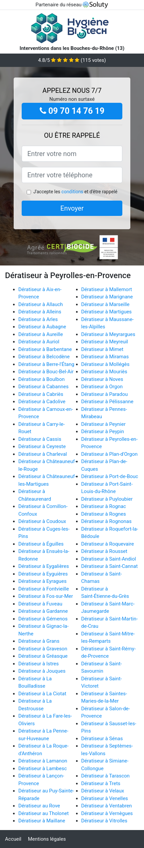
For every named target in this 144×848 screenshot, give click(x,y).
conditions (72, 191)
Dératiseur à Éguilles (41, 544)
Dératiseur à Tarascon (105, 776)
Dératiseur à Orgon (102, 387)
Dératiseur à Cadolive (41, 402)
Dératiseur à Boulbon (41, 379)
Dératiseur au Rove (39, 806)
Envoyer (72, 208)
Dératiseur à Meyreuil (104, 342)
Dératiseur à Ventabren (106, 806)
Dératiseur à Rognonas (106, 521)
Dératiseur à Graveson (42, 649)
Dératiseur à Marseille (105, 304)
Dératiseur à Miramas (105, 357)
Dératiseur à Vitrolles (104, 821)
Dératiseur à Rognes (103, 514)
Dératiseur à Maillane (41, 821)
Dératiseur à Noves (102, 379)
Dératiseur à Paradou (104, 394)
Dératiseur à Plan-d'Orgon (109, 454)
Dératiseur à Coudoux (42, 521)
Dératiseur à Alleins (39, 312)
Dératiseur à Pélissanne (107, 402)
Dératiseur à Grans (38, 641)
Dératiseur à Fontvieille (43, 589)
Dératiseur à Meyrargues (108, 334)
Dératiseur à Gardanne (43, 611)
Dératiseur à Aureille (40, 334)
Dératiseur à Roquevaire (107, 544)
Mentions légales (47, 839)
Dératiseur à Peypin (102, 431)
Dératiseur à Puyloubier (107, 499)
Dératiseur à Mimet (102, 349)
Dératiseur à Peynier (103, 424)
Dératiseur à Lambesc (42, 768)
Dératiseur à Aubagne (42, 327)
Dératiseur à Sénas (102, 739)
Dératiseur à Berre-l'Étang (46, 364)
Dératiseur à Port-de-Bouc (109, 476)
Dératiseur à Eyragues (42, 581)
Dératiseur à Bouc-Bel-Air (46, 372)
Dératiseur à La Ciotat (42, 694)
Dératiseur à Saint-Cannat (109, 566)
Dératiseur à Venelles (104, 798)
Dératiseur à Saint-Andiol (108, 559)
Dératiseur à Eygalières (43, 566)
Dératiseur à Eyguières (43, 574)
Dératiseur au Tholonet (43, 813)
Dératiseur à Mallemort (106, 289)
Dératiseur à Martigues (106, 312)
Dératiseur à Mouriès (104, 372)
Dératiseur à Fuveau (40, 604)
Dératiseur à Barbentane (45, 349)
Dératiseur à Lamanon (42, 761)
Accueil (13, 839)
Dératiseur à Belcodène (44, 357)
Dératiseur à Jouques (42, 671)
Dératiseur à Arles (38, 319)
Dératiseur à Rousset (104, 551)
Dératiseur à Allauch (40, 304)
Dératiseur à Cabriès (40, 394)
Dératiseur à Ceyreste (42, 446)
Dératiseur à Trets (101, 783)
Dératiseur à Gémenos (43, 619)
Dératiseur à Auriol (38, 342)
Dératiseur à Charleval (42, 454)
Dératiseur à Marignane (107, 297)
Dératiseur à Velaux (102, 791)
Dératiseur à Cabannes (43, 387)
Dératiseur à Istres (38, 664)
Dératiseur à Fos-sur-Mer (45, 596)
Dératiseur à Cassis (39, 439)
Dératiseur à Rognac (103, 506)
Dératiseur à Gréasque (43, 656)
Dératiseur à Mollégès (105, 364)
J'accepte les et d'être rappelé (75, 191)
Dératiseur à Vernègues (107, 813)
